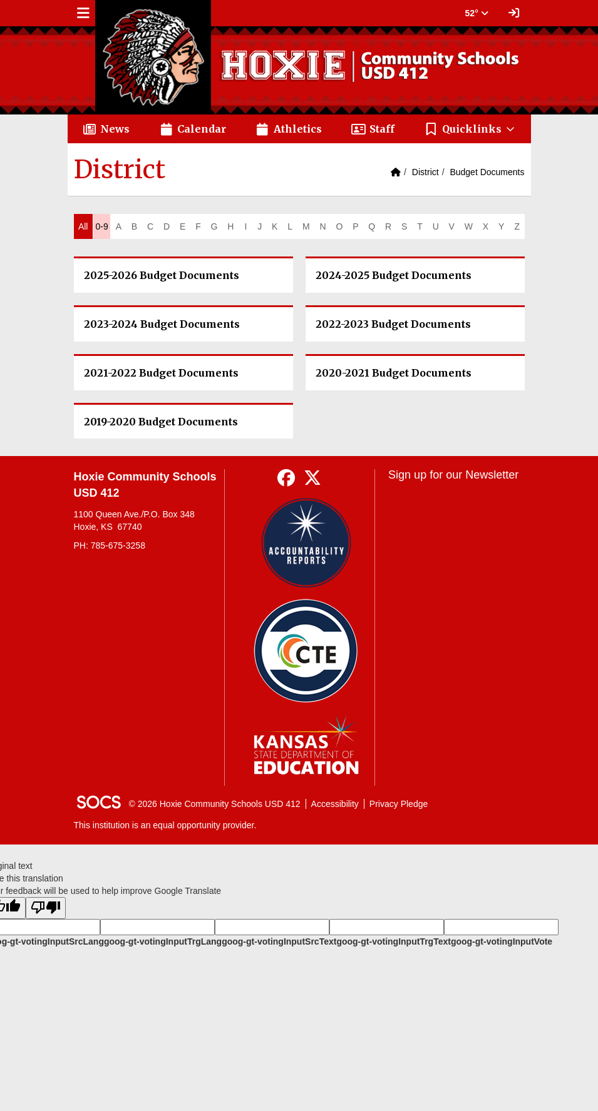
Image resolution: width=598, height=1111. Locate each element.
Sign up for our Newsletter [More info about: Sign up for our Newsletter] (453, 475)
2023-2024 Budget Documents (162, 324)
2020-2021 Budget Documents (394, 373)
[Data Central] (306, 651)
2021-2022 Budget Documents (161, 373)
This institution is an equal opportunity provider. (165, 825)
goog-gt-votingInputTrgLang (163, 941)
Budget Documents (487, 172)
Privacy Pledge (398, 804)
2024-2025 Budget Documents (394, 275)
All (83, 226)
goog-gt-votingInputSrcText (279, 941)
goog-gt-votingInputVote (501, 941)
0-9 (101, 226)
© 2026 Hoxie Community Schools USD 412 (215, 804)
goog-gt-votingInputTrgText (393, 941)
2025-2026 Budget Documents (161, 275)
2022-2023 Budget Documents (393, 324)
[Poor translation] (46, 908)
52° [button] (476, 13)
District (425, 172)
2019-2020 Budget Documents (161, 421)
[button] (470, 128)
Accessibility (335, 804)
